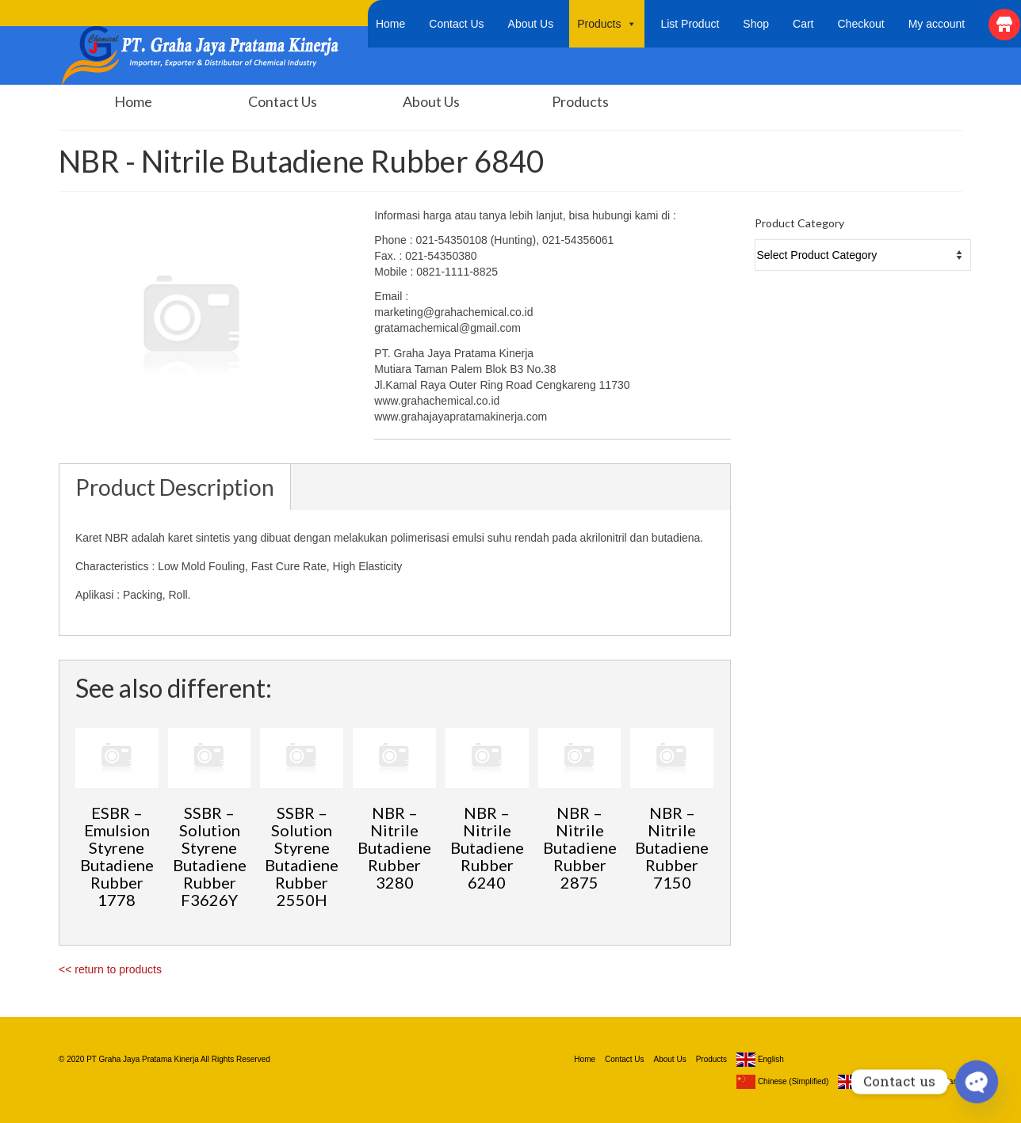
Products (607, 24)
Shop (756, 23)
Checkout (861, 23)
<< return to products (110, 969)
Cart (803, 23)
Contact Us (456, 23)
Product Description (174, 487)
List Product (689, 23)
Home (390, 23)
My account (937, 23)
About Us (531, 23)
